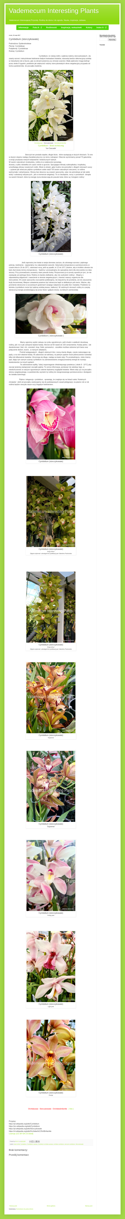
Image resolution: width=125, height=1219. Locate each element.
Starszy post (88, 1206)
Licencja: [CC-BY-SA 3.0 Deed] (21, 1134)
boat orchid (17, 1144)
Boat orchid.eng (57, 146)
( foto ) (71, 1109)
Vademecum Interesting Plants (54, 10)
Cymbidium (43, 146)
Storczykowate (79, 1144)
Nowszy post (13, 1206)
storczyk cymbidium (70, 1144)
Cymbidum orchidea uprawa (45, 1144)
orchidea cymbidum (59, 1144)
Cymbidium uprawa (32, 1144)
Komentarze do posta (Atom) (24, 1209)
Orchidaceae (38, 143)
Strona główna (51, 1206)
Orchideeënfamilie (60, 143)
